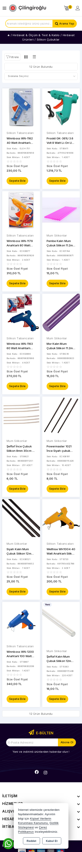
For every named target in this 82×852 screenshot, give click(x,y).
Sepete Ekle (17, 180)
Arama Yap (66, 23)
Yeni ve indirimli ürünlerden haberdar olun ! (40, 751)
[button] (12, 57)
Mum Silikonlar (57, 235)
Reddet (31, 841)
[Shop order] (41, 76)
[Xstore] (27, 8)
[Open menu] (5, 8)
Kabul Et (52, 841)
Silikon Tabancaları (20, 133)
